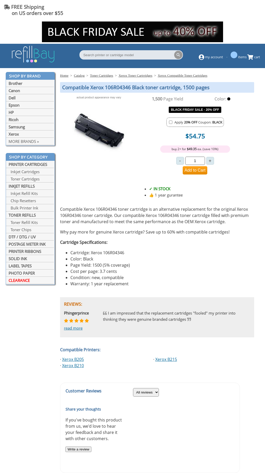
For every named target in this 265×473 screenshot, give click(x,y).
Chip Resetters (22, 200)
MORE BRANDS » (24, 141)
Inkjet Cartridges (24, 171)
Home (64, 75)
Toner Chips (20, 229)
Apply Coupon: (198, 122)
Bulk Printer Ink (23, 207)
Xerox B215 (166, 359)
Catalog (79, 75)
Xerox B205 (73, 359)
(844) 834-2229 (240, 10)
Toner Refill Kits (23, 222)
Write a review (78, 449)
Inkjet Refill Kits (23, 193)
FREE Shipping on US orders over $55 (33, 10)
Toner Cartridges (24, 178)
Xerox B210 (73, 365)
